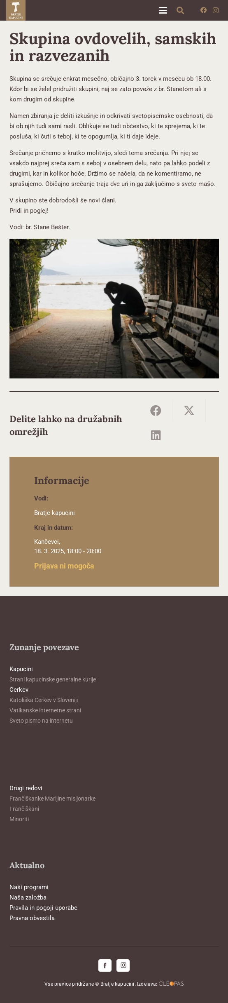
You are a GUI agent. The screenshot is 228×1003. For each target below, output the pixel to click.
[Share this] (155, 410)
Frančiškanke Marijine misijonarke (52, 798)
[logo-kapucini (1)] (16, 10)
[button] (163, 10)
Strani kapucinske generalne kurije (52, 679)
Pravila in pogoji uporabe (43, 907)
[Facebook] (203, 10)
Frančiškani (24, 809)
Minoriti (19, 819)
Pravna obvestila (32, 918)
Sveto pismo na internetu (41, 720)
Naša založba (28, 897)
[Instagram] (215, 10)
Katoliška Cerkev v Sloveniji (43, 700)
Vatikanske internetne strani (45, 710)
